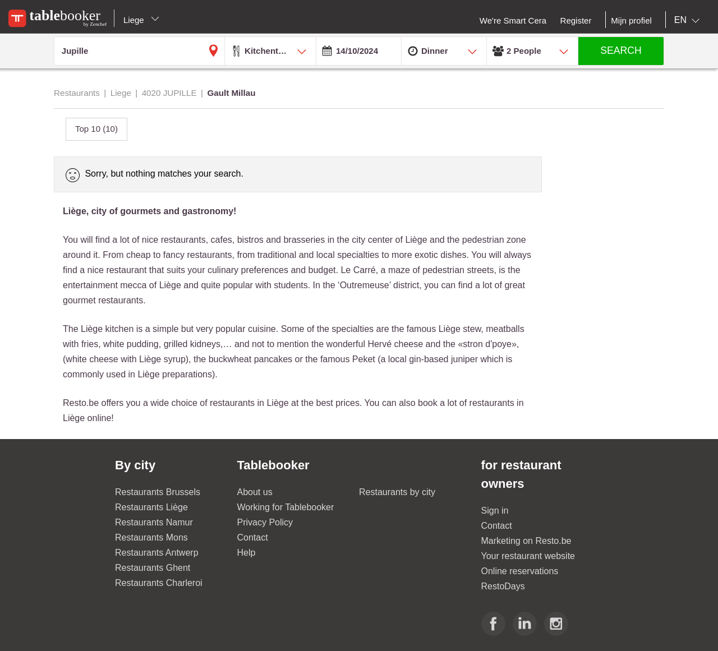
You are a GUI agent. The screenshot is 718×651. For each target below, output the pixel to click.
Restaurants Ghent (152, 567)
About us (255, 492)
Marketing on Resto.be (526, 541)
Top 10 (96, 128)
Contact (252, 537)
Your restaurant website (528, 556)
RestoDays (503, 586)
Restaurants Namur (154, 522)
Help (246, 552)
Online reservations (520, 571)
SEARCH (620, 50)
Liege (141, 20)
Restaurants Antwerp (157, 552)
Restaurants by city (397, 492)
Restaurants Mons (151, 537)
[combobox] (689, 20)
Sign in (495, 510)
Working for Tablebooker (285, 507)
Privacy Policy (265, 522)
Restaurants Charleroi (158, 583)
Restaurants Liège (151, 507)
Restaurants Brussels (157, 492)
